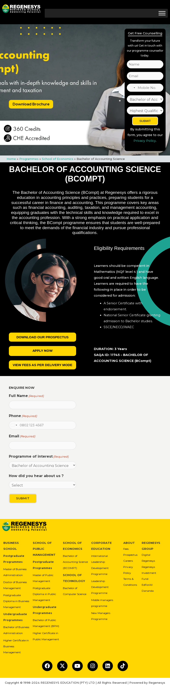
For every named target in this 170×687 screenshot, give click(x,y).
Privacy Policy (144, 141)
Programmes (29, 159)
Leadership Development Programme (100, 585)
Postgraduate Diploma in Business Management (16, 600)
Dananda (148, 589)
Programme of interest (39, 456)
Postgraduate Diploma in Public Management (44, 593)
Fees (126, 547)
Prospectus (130, 554)
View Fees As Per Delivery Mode (42, 365)
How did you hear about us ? (36, 476)
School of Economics (57, 159)
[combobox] (131, 88)
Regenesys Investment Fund (149, 571)
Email (22, 436)
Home (11, 159)
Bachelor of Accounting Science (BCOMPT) (75, 561)
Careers (128, 560)
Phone (23, 416)
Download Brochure (31, 104)
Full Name (26, 396)
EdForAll (147, 583)
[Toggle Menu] (162, 13)
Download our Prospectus (42, 337)
